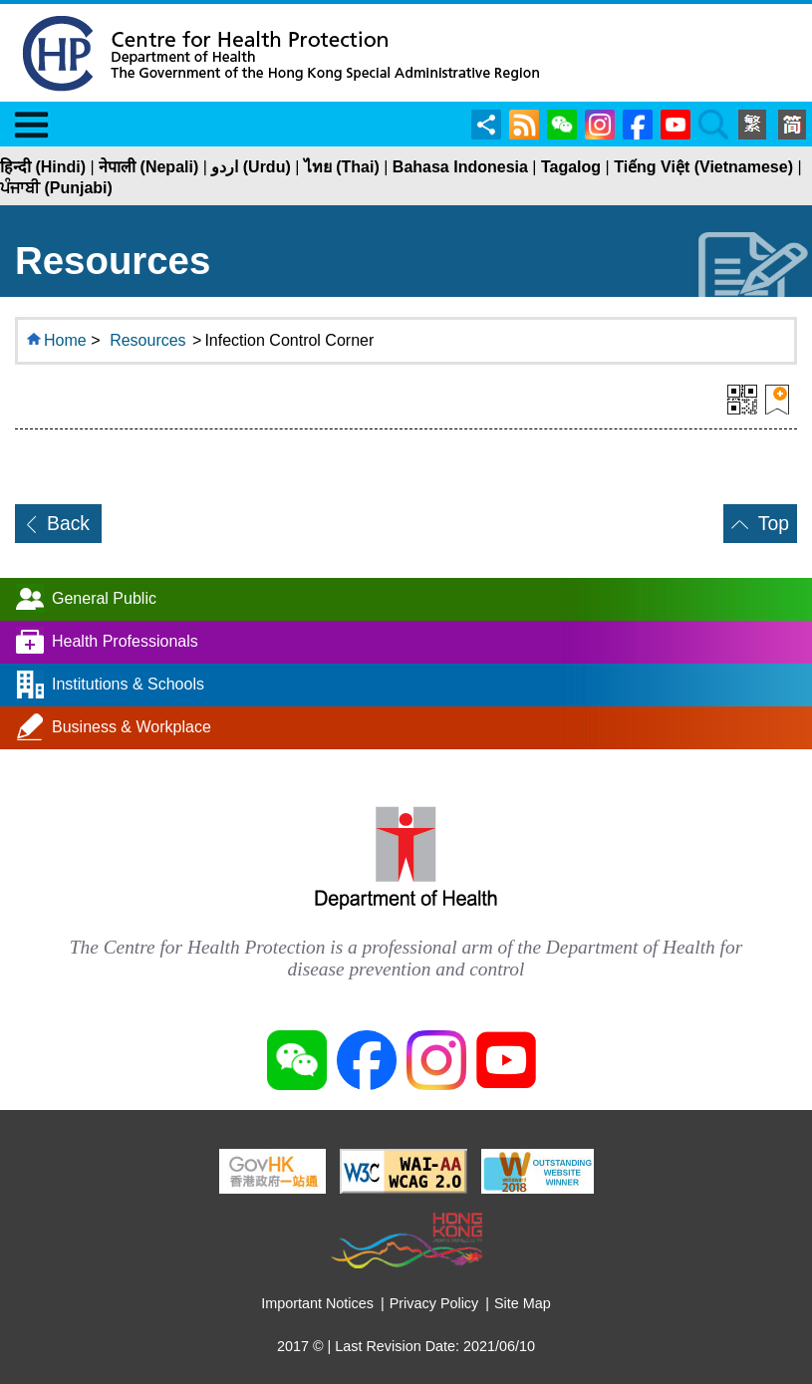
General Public (104, 598)
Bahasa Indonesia (460, 166)
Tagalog (571, 166)
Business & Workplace (131, 726)
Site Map (522, 1303)
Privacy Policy (434, 1303)
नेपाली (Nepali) (148, 166)
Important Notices (317, 1303)
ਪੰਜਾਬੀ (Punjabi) (56, 187)
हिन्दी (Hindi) (43, 166)
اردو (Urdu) (250, 166)
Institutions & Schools (128, 684)
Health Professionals (125, 641)
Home (65, 340)
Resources (147, 340)
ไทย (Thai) (342, 166)
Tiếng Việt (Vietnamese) (703, 166)
